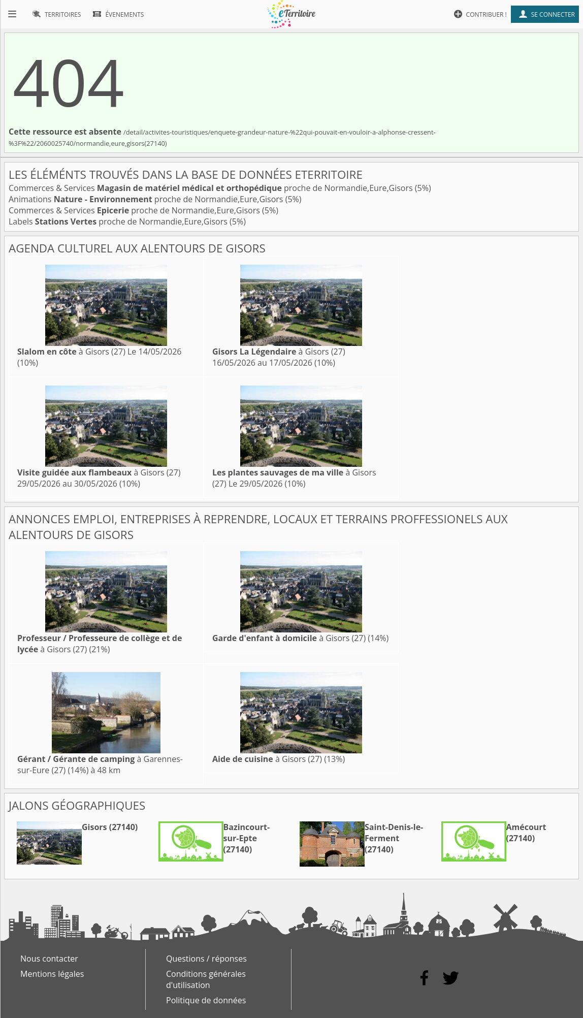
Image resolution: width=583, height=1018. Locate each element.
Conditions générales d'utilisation (206, 979)
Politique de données (206, 1000)
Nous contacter (49, 958)
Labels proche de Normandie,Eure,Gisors (119, 221)
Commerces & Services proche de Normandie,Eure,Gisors (212, 188)
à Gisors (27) (71, 351)
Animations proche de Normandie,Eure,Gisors (147, 199)
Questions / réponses (206, 958)
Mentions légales (52, 973)
